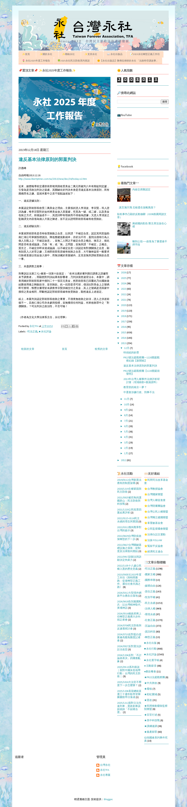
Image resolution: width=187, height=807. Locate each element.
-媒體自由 (149, 586)
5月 (126, 431)
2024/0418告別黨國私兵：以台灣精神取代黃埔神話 (129, 604)
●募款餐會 (150, 671)
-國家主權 (149, 574)
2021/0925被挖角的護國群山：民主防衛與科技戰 (129, 500)
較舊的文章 (101, 349)
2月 (126, 448)
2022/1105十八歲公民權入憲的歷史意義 (129, 567)
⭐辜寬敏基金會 (153, 523)
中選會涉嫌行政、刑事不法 (139, 392)
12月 (127, 348)
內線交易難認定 (141, 189)
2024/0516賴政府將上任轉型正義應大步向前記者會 (129, 616)
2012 (124, 460)
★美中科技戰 (152, 720)
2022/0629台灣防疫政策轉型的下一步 (129, 538)
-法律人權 (149, 608)
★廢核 (148, 689)
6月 (126, 426)
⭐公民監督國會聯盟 (156, 529)
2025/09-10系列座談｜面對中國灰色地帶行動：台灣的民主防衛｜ (128, 672)
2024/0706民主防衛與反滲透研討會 (129, 627)
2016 (124, 327)
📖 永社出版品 (115, 54)
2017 (124, 321)
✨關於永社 (47, 54)
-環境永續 (149, 614)
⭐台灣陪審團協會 (155, 506)
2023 (124, 289)
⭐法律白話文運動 (155, 534)
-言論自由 (149, 626)
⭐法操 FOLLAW (153, 540)
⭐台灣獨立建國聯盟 (156, 517)
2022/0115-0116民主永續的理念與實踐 (128, 520)
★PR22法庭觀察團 (154, 677)
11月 (127, 399)
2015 (124, 332)
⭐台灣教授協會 (153, 489)
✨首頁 (27, 54)
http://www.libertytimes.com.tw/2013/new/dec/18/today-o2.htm (53, 179)
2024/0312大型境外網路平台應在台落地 (129, 595)
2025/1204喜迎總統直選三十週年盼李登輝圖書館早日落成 (129, 694)
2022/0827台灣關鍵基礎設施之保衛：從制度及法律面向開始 (129, 548)
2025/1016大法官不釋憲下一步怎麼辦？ (129, 684)
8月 (126, 415)
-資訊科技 (149, 631)
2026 (124, 272)
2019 (124, 311)
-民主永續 (149, 603)
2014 (124, 338)
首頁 (64, 349)
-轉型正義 (149, 637)
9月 (126, 410)
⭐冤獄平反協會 (153, 546)
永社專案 (105, 775)
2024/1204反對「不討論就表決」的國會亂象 (129, 658)
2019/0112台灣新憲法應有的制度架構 (129, 482)
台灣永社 (105, 765)
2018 (124, 316)
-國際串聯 (149, 580)
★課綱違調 (150, 726)
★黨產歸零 (150, 732)
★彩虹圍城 (150, 694)
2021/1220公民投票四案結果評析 (129, 511)
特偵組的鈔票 (131, 352)
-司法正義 (32, 331)
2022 (124, 294)
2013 (124, 343)
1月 (126, 453)
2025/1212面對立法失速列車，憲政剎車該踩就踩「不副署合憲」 (129, 708)
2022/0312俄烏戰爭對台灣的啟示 (129, 529)
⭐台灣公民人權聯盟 (156, 511)
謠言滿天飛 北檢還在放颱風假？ (137, 207)
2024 (124, 283)
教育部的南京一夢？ (135, 387)
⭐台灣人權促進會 (155, 500)
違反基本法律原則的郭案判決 (140, 366)
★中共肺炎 (150, 683)
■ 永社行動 (150, 648)
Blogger (108, 799)
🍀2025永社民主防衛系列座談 (73, 61)
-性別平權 (149, 597)
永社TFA (104, 770)
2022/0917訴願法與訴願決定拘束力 (129, 559)
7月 (126, 421)
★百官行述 (150, 715)
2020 (124, 305)
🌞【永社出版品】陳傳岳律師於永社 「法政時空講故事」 (127, 61)
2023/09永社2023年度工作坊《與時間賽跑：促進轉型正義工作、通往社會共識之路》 (129, 581)
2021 (124, 300)
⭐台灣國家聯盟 (153, 494)
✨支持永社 (92, 54)
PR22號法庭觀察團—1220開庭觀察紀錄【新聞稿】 (141, 359)
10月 (127, 404)
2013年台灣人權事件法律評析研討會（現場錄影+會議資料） (141, 381)
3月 (126, 442)
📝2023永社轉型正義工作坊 (145, 54)
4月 (126, 437)
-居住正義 (149, 591)
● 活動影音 (150, 666)
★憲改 (148, 700)
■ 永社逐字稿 (151, 660)
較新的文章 (27, 349)
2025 (124, 278)
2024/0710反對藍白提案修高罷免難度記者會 (129, 637)
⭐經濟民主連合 (153, 551)
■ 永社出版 (150, 643)
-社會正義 (149, 620)
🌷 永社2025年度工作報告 (36, 61)
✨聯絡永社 (69, 54)
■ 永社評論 (45, 331)
